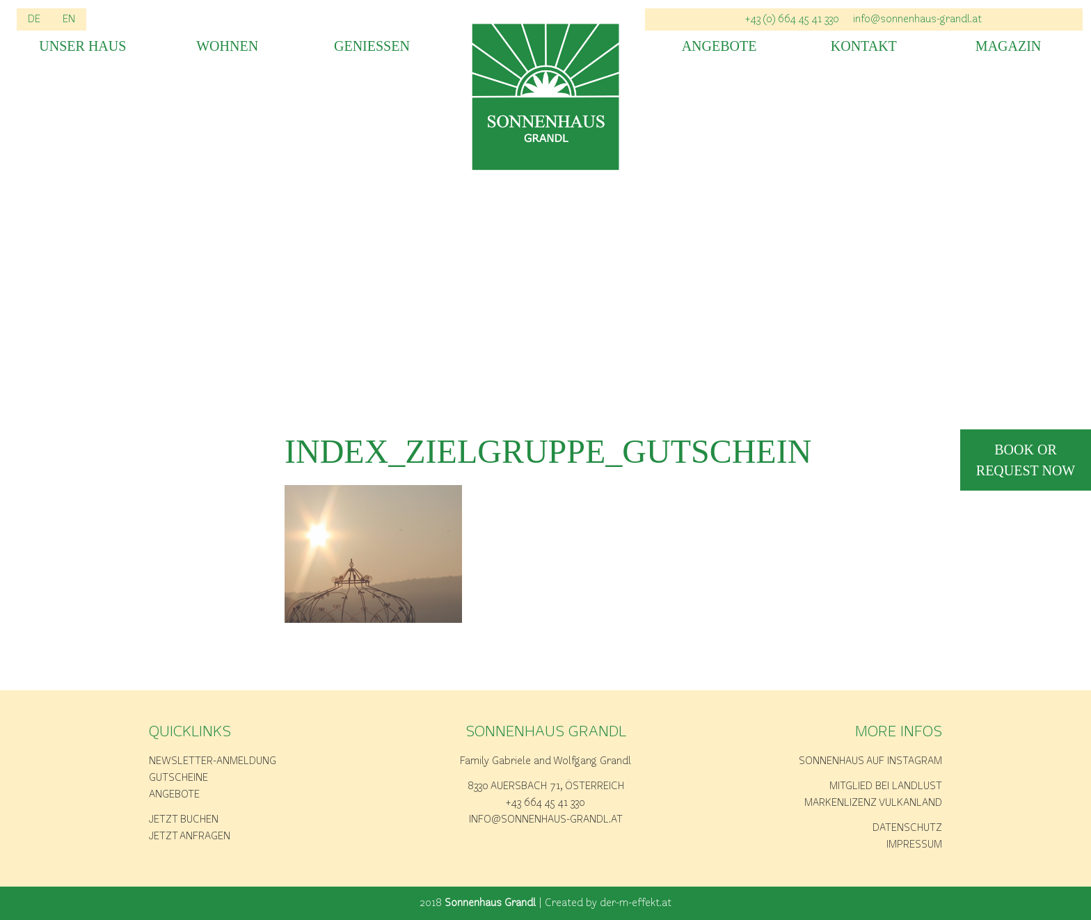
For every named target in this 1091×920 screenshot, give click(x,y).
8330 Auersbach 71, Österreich (546, 786)
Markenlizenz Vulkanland (873, 803)
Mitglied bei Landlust (885, 786)
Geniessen (372, 46)
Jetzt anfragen (189, 836)
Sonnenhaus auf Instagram (870, 761)
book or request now (1025, 460)
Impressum (914, 844)
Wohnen (227, 46)
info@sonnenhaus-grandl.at (546, 819)
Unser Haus (82, 46)
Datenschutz (907, 828)
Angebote (719, 46)
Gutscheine (178, 778)
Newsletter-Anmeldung (212, 761)
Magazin (1008, 46)
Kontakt (864, 46)
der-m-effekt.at (635, 903)
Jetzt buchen (183, 819)
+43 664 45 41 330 (545, 803)
